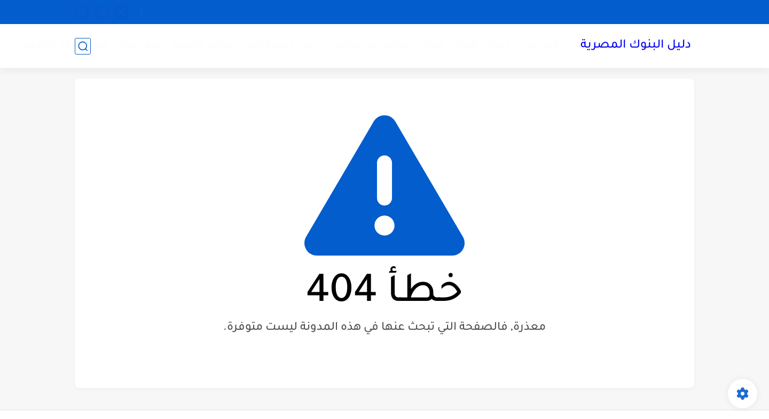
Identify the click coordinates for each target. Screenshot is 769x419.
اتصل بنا (448, 11)
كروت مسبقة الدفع (279, 45)
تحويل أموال (140, 45)
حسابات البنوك (482, 45)
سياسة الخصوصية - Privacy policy (636, 11)
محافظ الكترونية (203, 45)
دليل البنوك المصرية (635, 46)
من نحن (487, 11)
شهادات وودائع (414, 45)
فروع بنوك (538, 45)
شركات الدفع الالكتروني (65, 45)
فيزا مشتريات (350, 45)
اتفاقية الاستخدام (540, 11)
